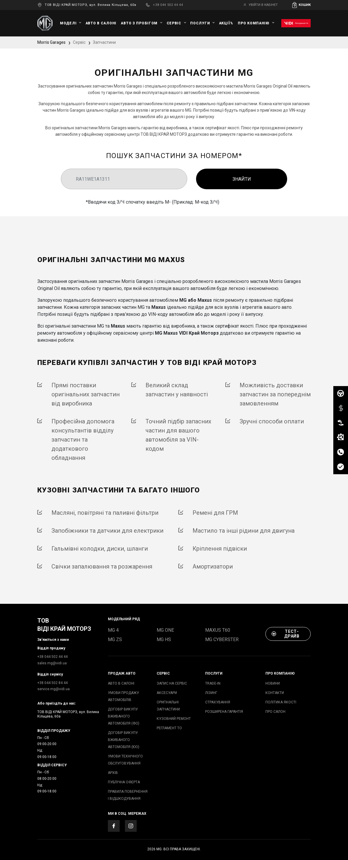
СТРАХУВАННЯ (217, 702)
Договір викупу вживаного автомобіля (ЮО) (123, 740)
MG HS (164, 639)
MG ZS (115, 639)
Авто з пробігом (139, 23)
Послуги (200, 23)
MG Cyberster (222, 639)
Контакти (274, 693)
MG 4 (113, 630)
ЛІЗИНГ (211, 693)
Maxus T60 (217, 630)
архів (113, 773)
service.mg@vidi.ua (53, 689)
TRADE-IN (212, 683)
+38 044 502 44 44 (168, 5)
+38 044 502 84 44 (52, 683)
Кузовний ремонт (174, 719)
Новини (272, 683)
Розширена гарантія (224, 712)
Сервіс (174, 23)
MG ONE (165, 630)
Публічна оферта (124, 782)
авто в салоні (101, 23)
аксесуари (167, 693)
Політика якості (280, 702)
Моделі (68, 23)
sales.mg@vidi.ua (52, 663)
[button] (301, 5)
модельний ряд (124, 619)
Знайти (241, 179)
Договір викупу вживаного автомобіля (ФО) (123, 716)
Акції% (226, 23)
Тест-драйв (286, 633)
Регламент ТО (169, 728)
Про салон (275, 712)
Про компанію (254, 23)
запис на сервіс (172, 683)
